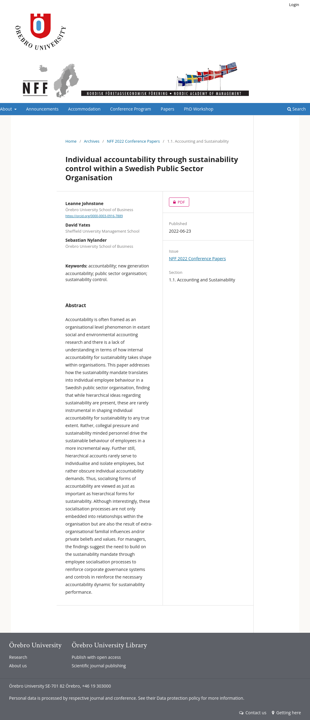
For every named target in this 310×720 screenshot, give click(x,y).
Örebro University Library (109, 645)
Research (18, 657)
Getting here (286, 712)
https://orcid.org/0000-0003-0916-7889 (94, 216)
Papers (167, 109)
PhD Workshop (198, 109)
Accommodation (84, 109)
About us (18, 666)
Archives (91, 141)
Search (296, 109)
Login (294, 4)
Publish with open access (96, 657)
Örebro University (35, 645)
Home (71, 141)
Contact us (252, 712)
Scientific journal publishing (99, 666)
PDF (177, 202)
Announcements (42, 109)
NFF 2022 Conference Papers (133, 141)
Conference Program (130, 109)
